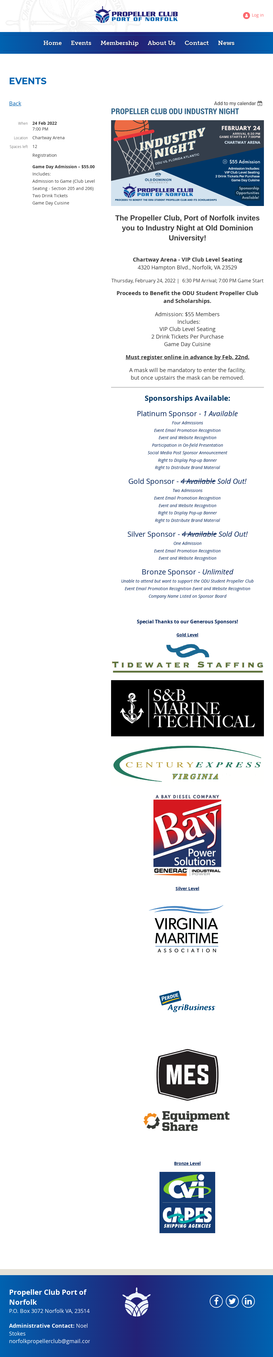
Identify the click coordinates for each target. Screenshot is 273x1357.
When (23, 123)
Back (15, 103)
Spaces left (19, 146)
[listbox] (239, 103)
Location (21, 137)
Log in (258, 15)
